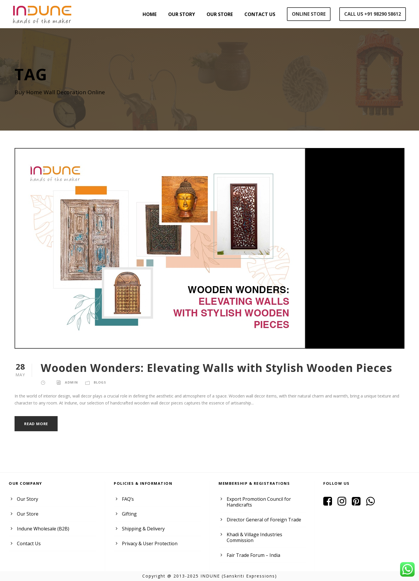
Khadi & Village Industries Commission (254, 537)
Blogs (99, 382)
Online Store (309, 14)
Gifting (129, 514)
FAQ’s (128, 499)
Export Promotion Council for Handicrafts (258, 502)
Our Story (183, 14)
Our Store (221, 14)
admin (71, 382)
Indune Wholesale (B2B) (42, 528)
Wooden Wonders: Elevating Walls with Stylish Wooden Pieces (214, 367)
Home (151, 14)
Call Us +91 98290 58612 (372, 14)
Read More (36, 423)
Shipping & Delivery (143, 528)
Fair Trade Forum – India (253, 555)
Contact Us (260, 14)
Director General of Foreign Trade (263, 519)
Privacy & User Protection (149, 543)
